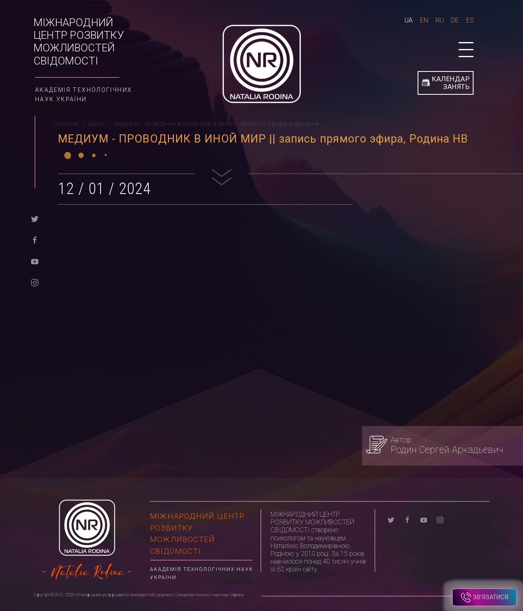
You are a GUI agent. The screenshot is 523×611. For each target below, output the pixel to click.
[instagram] (35, 282)
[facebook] (35, 239)
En (424, 20)
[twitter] (35, 218)
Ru (440, 20)
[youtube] (35, 261)
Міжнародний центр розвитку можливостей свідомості (79, 41)
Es (470, 20)
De (455, 20)
